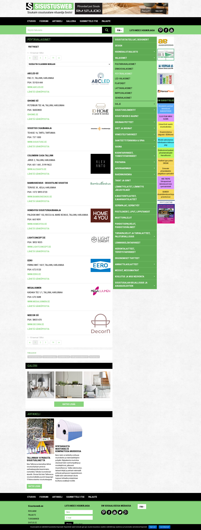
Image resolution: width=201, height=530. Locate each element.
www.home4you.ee (37, 224)
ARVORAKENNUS (135, 168)
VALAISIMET (135, 58)
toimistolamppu (49, 357)
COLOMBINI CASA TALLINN (40, 155)
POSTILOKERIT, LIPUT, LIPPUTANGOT (132, 211)
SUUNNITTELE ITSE (89, 21)
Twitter (120, 512)
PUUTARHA (135, 162)
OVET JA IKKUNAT (135, 128)
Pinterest (160, 30)
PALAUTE (106, 21)
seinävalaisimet (123, 97)
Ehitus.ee (32, 522)
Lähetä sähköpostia (38, 91)
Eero (29, 260)
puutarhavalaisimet (125, 64)
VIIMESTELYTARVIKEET (135, 134)
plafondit (120, 83)
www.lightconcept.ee (39, 246)
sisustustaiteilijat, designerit (132, 39)
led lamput (94, 357)
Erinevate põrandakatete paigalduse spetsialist (166, 171)
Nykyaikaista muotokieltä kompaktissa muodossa (68, 449)
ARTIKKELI (57, 21)
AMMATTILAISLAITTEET (135, 264)
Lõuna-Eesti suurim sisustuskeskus (166, 125)
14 (53, 58)
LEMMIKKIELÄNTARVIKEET (127, 242)
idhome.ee (32, 114)
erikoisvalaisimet (124, 68)
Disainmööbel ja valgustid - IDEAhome (165, 133)
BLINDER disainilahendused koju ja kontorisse (165, 194)
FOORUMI (43, 21)
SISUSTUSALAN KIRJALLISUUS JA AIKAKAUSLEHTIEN (135, 284)
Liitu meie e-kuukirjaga (142, 30)
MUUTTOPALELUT (123, 217)
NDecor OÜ (33, 315)
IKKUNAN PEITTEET (135, 122)
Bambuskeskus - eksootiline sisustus (47, 183)
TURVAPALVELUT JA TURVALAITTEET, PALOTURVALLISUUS (135, 235)
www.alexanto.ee (36, 169)
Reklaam (32, 511)
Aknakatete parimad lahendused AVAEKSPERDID (165, 108)
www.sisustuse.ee (37, 142)
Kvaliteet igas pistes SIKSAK (165, 162)
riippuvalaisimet (123, 93)
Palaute (32, 515)
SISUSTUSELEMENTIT (135, 110)
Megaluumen (34, 287)
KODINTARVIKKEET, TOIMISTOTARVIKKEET (135, 154)
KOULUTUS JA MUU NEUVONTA (135, 276)
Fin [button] (119, 30)
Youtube (171, 30)
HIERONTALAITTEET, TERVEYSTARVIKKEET (125, 250)
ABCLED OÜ (32, 73)
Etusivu (31, 21)
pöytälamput (64, 357)
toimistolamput (34, 357)
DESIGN (118, 45)
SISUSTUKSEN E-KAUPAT (126, 116)
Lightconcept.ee (36, 237)
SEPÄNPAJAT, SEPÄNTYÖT (127, 205)
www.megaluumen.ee (38, 301)
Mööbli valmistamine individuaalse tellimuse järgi (165, 142)
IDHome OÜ (32, 100)
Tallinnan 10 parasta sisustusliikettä (38, 459)
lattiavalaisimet (123, 88)
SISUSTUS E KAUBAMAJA (39, 128)
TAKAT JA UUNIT (123, 180)
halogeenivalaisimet (79, 357)
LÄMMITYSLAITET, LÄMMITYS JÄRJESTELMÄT (129, 188)
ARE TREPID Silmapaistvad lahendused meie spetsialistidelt (165, 183)
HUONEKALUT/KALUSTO (135, 51)
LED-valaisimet (122, 78)
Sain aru (153, 527)
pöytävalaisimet (123, 73)
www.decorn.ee (35, 324)
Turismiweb (33, 519)
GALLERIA (71, 21)
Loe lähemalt (164, 527)
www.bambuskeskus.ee (39, 196)
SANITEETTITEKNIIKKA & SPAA (135, 140)
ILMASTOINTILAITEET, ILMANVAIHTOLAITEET (126, 198)
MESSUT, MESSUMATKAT (127, 270)
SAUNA (135, 146)
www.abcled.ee (35, 87)
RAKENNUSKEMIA (135, 174)
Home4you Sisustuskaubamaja (44, 210)
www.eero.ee (34, 274)
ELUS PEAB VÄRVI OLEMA (165, 117)
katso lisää (69, 404)
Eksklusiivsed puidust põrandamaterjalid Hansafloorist (165, 152)
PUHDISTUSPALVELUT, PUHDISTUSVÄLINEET (125, 225)
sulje (135, 104)
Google (125, 512)
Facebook (166, 30)
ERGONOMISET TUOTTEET (127, 258)
